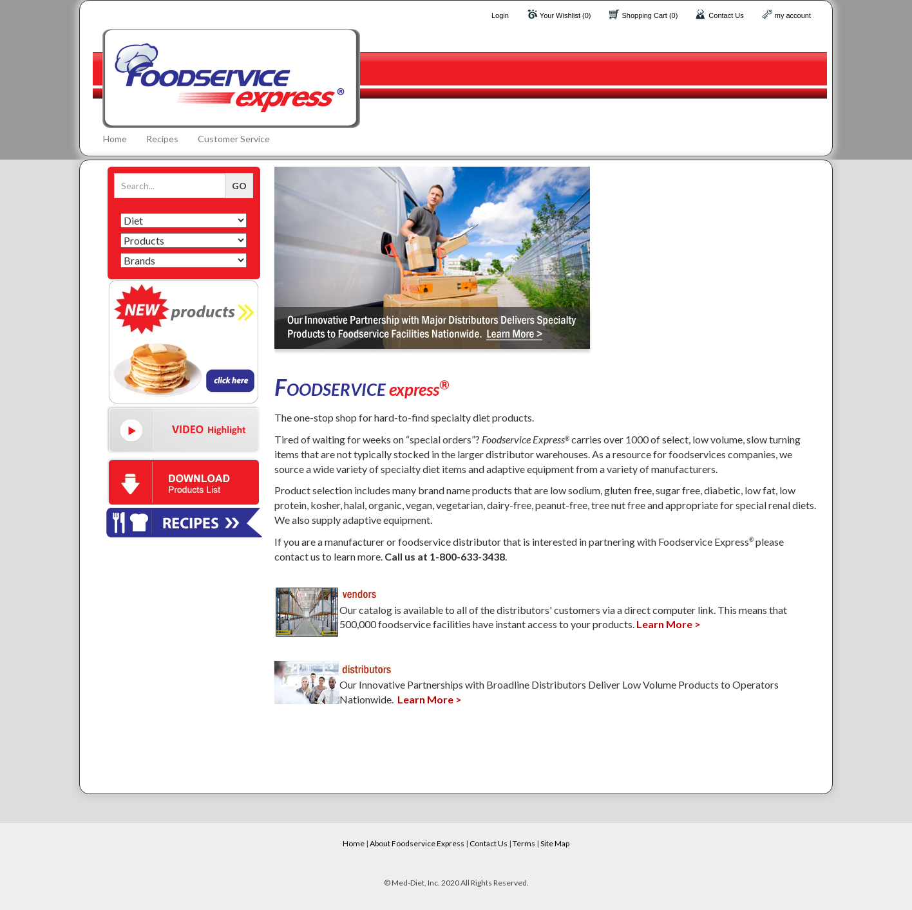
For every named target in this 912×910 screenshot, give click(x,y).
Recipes (162, 138)
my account (793, 15)
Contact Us (725, 15)
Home (115, 138)
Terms (524, 843)
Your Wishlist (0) (565, 15)
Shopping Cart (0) (650, 15)
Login (500, 15)
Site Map (554, 843)
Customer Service (234, 138)
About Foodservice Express (417, 843)
